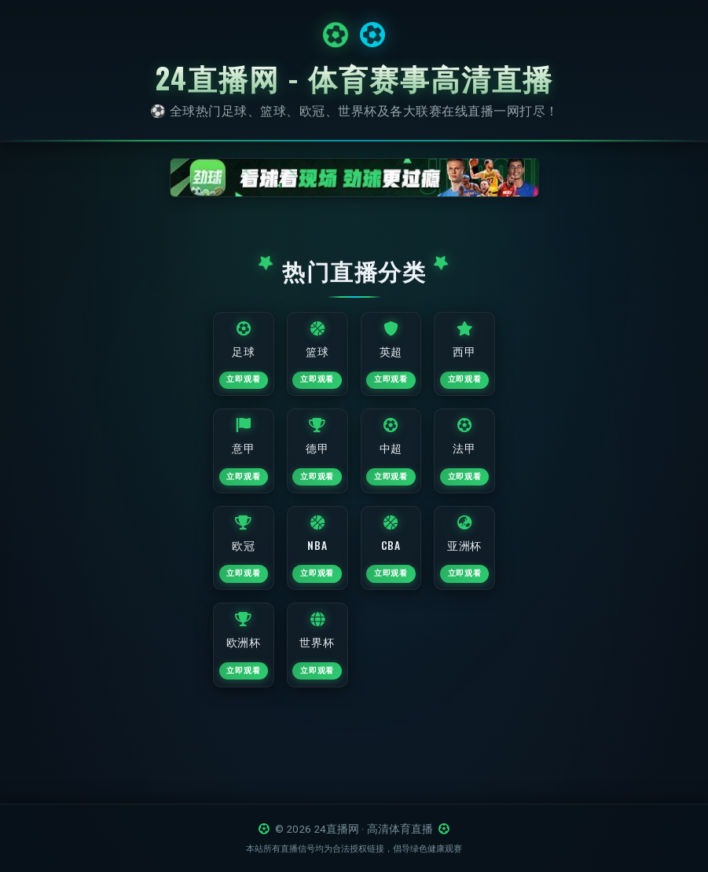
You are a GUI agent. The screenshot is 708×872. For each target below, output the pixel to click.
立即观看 (220, 392)
